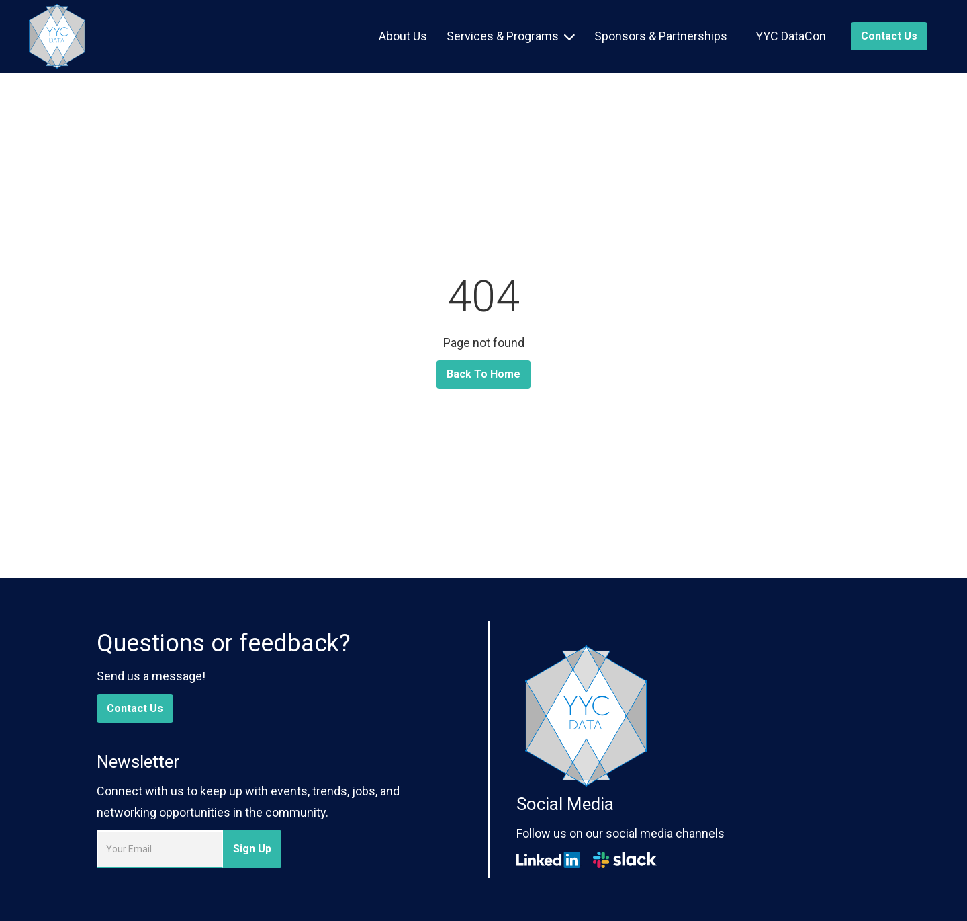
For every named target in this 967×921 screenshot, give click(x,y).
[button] (511, 36)
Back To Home (483, 374)
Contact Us (135, 708)
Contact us (889, 36)
